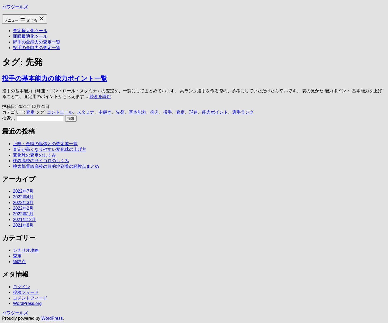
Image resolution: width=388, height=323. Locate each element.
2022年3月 (23, 202)
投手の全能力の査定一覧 (36, 47)
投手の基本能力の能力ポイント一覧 (54, 78)
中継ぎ (105, 112)
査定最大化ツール (30, 30)
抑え (154, 112)
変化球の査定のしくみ (34, 155)
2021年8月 (23, 225)
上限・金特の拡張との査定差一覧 (45, 143)
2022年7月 (23, 191)
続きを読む (100, 96)
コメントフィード (30, 298)
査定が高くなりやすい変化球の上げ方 (49, 149)
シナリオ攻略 (26, 250)
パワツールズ (15, 7)
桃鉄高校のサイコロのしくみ (41, 160)
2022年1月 (23, 214)
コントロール (60, 112)
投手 (167, 112)
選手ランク (243, 112)
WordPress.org (27, 303)
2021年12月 (24, 219)
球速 (193, 112)
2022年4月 (23, 197)
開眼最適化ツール (30, 36)
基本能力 (137, 112)
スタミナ (85, 112)
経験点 (19, 261)
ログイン (21, 286)
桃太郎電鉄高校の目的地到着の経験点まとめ (56, 166)
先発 (120, 112)
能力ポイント (215, 112)
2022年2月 (23, 208)
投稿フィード (26, 292)
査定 (30, 112)
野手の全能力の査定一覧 (36, 42)
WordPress (52, 318)
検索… (8, 118)
